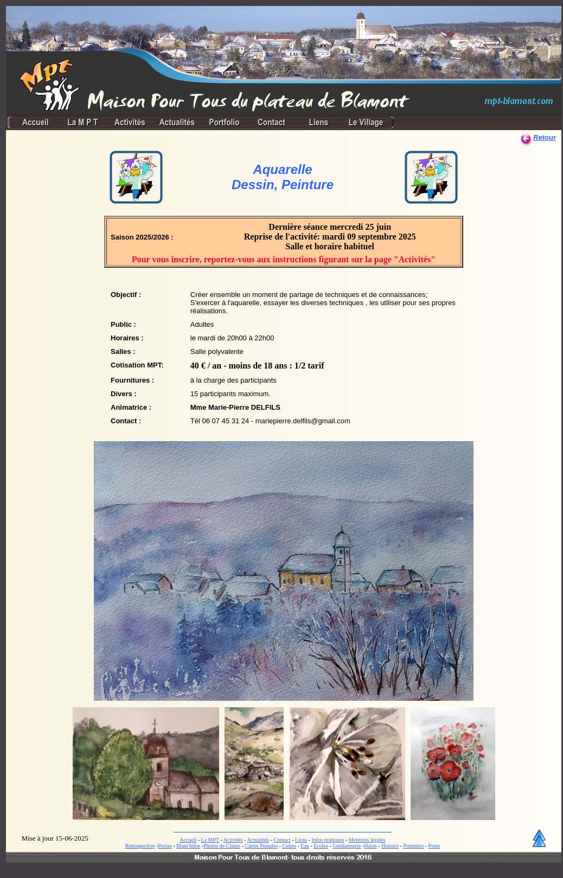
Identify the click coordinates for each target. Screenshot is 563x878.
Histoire (390, 846)
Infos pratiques (328, 840)
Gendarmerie (346, 846)
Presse (165, 846)
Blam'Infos (188, 846)
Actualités (258, 840)
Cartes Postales (261, 846)
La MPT (210, 840)
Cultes (289, 846)
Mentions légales (367, 840)
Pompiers (413, 846)
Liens (301, 840)
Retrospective (140, 846)
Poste (434, 846)
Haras (370, 846)
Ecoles (321, 846)
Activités (233, 840)
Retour (544, 137)
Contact (282, 840)
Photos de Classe (221, 846)
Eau (304, 846)
